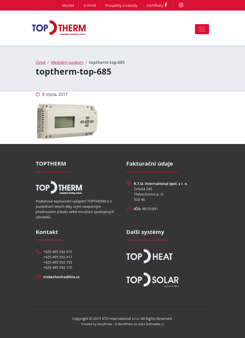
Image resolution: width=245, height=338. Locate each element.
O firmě (90, 5)
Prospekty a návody (121, 5)
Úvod (41, 62)
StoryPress (104, 324)
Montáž (68, 5)
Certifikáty (155, 5)
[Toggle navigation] (202, 29)
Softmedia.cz (155, 324)
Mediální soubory (67, 62)
